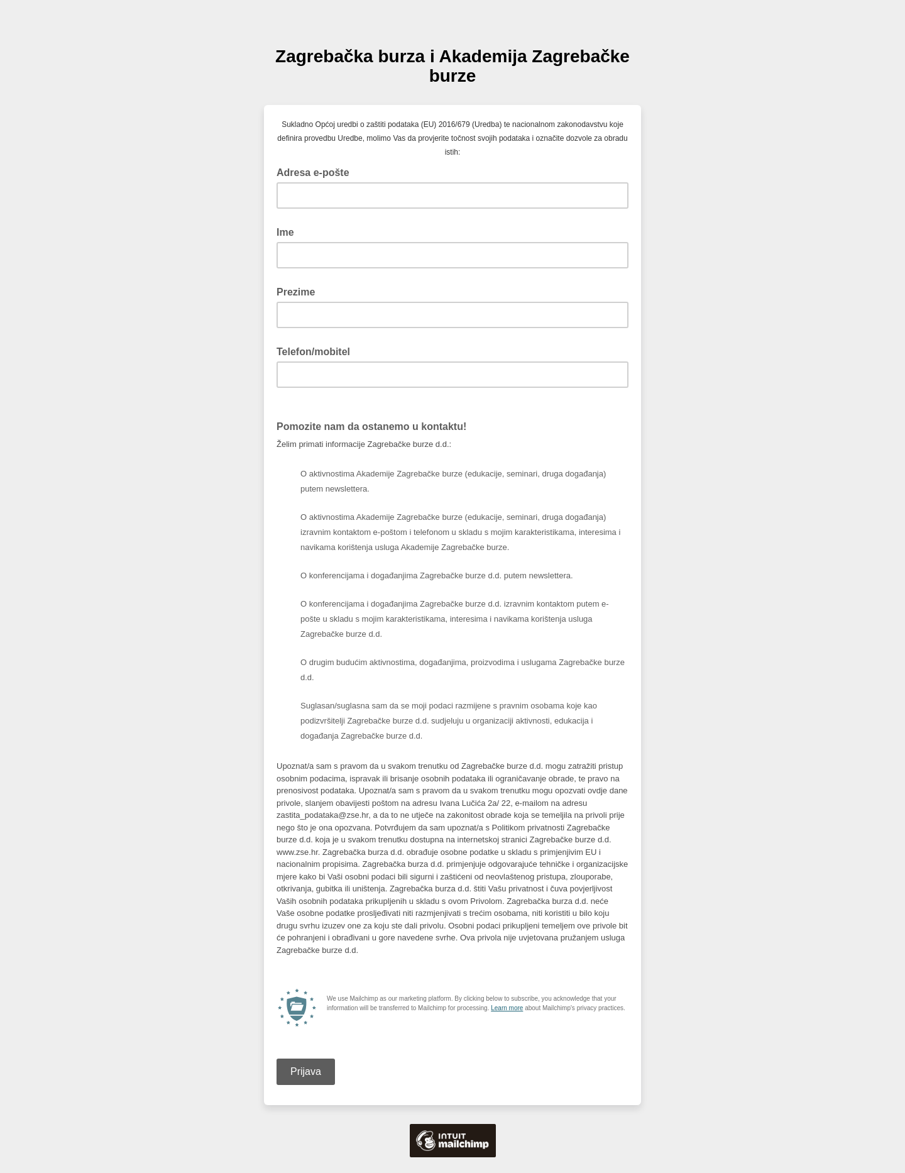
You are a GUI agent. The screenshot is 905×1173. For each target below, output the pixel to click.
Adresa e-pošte (317, 172)
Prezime (296, 292)
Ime (285, 232)
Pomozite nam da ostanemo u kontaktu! (375, 425)
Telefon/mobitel (313, 351)
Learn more (507, 1008)
